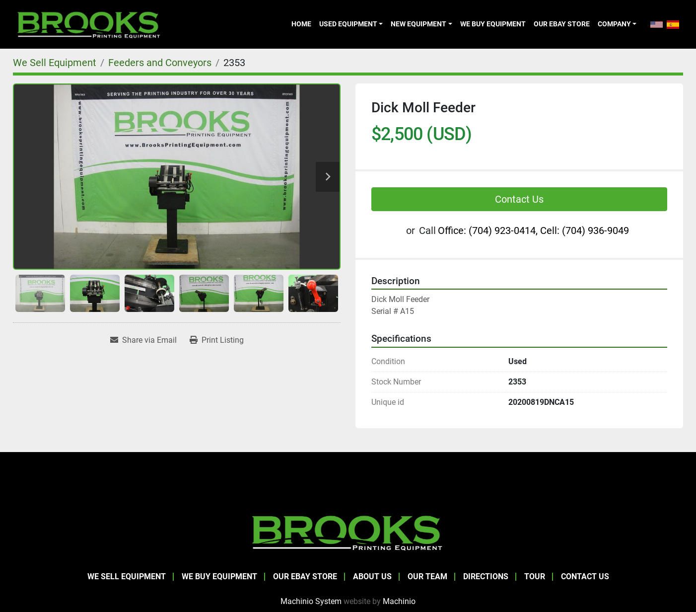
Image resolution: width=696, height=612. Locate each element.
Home (301, 24)
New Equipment (418, 24)
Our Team (427, 576)
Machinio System (311, 601)
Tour (534, 576)
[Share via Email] (143, 340)
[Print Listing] (216, 340)
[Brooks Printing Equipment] (348, 531)
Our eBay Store (562, 24)
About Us (372, 576)
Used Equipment (348, 24)
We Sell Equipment (126, 576)
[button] (351, 24)
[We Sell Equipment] (54, 63)
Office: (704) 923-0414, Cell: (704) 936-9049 (533, 230)
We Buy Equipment (493, 24)
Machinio (399, 601)
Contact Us (519, 199)
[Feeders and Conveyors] (159, 63)
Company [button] (614, 24)
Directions (485, 576)
